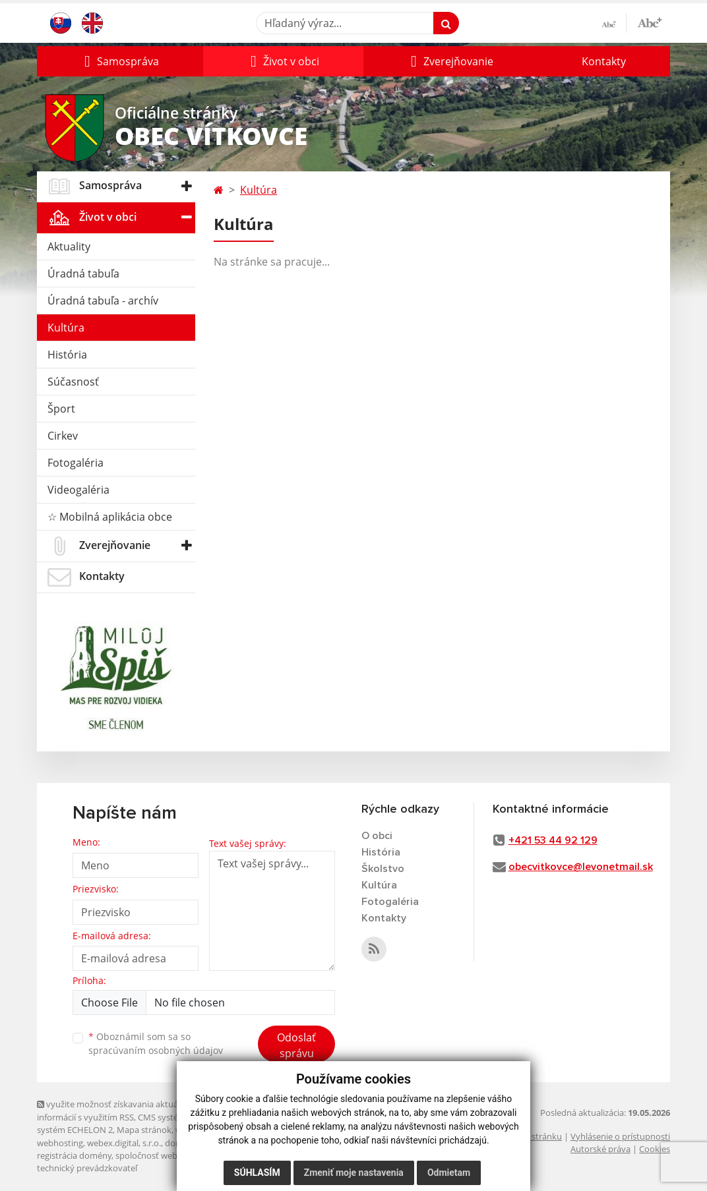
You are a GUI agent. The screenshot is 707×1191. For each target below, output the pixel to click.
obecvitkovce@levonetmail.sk (580, 866)
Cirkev (62, 435)
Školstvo (382, 868)
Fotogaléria (75, 462)
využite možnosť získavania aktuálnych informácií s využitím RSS (118, 1110)
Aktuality (68, 246)
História (67, 354)
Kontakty (604, 61)
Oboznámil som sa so (155, 1043)
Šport (61, 408)
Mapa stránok (144, 1130)
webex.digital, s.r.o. (124, 1143)
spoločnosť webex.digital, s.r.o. (175, 1155)
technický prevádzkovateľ (87, 1168)
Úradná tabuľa (83, 273)
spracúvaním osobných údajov (155, 1050)
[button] (120, 61)
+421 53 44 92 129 (553, 840)
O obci (376, 835)
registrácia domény (74, 1155)
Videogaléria (78, 489)
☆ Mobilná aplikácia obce (109, 516)
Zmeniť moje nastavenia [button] (354, 1172)
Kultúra (65, 327)
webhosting (60, 1143)
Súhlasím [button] (257, 1172)
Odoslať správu (296, 1045)
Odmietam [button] (448, 1172)
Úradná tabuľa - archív (102, 300)
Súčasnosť (73, 381)
